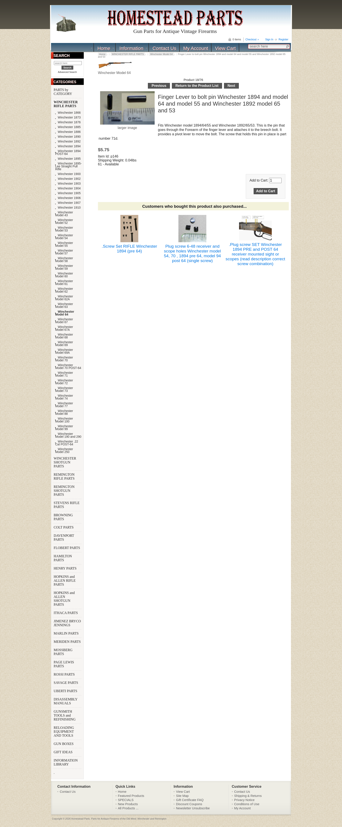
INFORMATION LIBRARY (66, 762)
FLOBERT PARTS (67, 548)
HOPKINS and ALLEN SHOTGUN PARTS (64, 598)
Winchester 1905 (68, 193)
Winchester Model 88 (64, 412)
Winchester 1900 (68, 174)
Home (103, 48)
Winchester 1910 (68, 207)
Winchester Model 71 (64, 374)
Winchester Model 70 (64, 359)
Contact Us (164, 48)
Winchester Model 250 (64, 450)
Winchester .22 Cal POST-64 (66, 443)
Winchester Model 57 (64, 252)
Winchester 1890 (68, 136)
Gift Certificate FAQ (189, 800)
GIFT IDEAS (63, 752)
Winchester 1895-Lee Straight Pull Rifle (68, 166)
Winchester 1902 (68, 178)
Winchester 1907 (68, 202)
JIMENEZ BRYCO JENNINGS (67, 623)
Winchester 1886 (68, 131)
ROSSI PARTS (64, 674)
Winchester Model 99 (64, 428)
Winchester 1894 (68, 146)
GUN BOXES (64, 744)
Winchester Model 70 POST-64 (68, 366)
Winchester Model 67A (64, 328)
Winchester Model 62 (64, 290)
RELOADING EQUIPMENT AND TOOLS (64, 731)
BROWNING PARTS (63, 517)
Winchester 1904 (68, 188)
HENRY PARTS (65, 568)
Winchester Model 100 (64, 420)
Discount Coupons (189, 804)
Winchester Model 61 (64, 282)
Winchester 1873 (68, 117)
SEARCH (61, 55)
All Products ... (128, 808)
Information (131, 48)
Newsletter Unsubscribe (193, 808)
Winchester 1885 (68, 127)
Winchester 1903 (68, 183)
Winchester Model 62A (64, 298)
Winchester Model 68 (64, 336)
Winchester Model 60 (64, 275)
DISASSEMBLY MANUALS (65, 701)
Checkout (250, 39)
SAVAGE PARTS (66, 683)
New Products (128, 804)
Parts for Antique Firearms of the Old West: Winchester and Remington (128, 818)
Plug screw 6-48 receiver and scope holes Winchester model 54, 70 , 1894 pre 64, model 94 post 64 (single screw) (192, 253)
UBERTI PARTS (66, 691)
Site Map (182, 796)
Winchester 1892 (68, 141)
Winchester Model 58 (64, 260)
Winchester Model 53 (64, 229)
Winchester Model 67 (64, 321)
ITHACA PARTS (66, 613)
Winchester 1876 (68, 122)
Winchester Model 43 (64, 214)
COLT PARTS (64, 527)
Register (283, 39)
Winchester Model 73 (64, 389)
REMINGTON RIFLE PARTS (64, 476)
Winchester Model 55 (64, 244)
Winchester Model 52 (64, 221)
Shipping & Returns (248, 796)
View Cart (225, 48)
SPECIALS (126, 800)
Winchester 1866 (68, 112)
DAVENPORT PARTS (64, 537)
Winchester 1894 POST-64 (68, 152)
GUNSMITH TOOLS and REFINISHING (65, 715)
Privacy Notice (244, 800)
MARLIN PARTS (66, 633)
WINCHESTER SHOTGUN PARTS (65, 462)
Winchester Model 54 (64, 237)
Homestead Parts (80, 818)
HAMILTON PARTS (63, 558)
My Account (195, 48)
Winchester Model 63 (64, 305)
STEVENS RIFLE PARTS (67, 505)
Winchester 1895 (68, 158)
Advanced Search (67, 72)
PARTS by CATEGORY (63, 92)
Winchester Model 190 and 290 (68, 435)
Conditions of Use (247, 804)
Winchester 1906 (68, 198)
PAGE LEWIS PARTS (64, 664)
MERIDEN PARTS (68, 641)
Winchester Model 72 (64, 382)
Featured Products (131, 796)
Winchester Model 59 (64, 267)
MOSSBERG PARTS (63, 652)
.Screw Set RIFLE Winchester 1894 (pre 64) (129, 248)
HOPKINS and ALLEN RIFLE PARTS (65, 580)
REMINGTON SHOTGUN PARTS (64, 490)
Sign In (269, 39)
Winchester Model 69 (64, 344)
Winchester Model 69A (64, 351)
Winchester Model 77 (64, 405)
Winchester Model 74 (64, 397)
